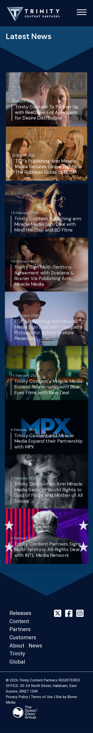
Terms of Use (42, 697)
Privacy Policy (17, 697)
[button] (21, 613)
